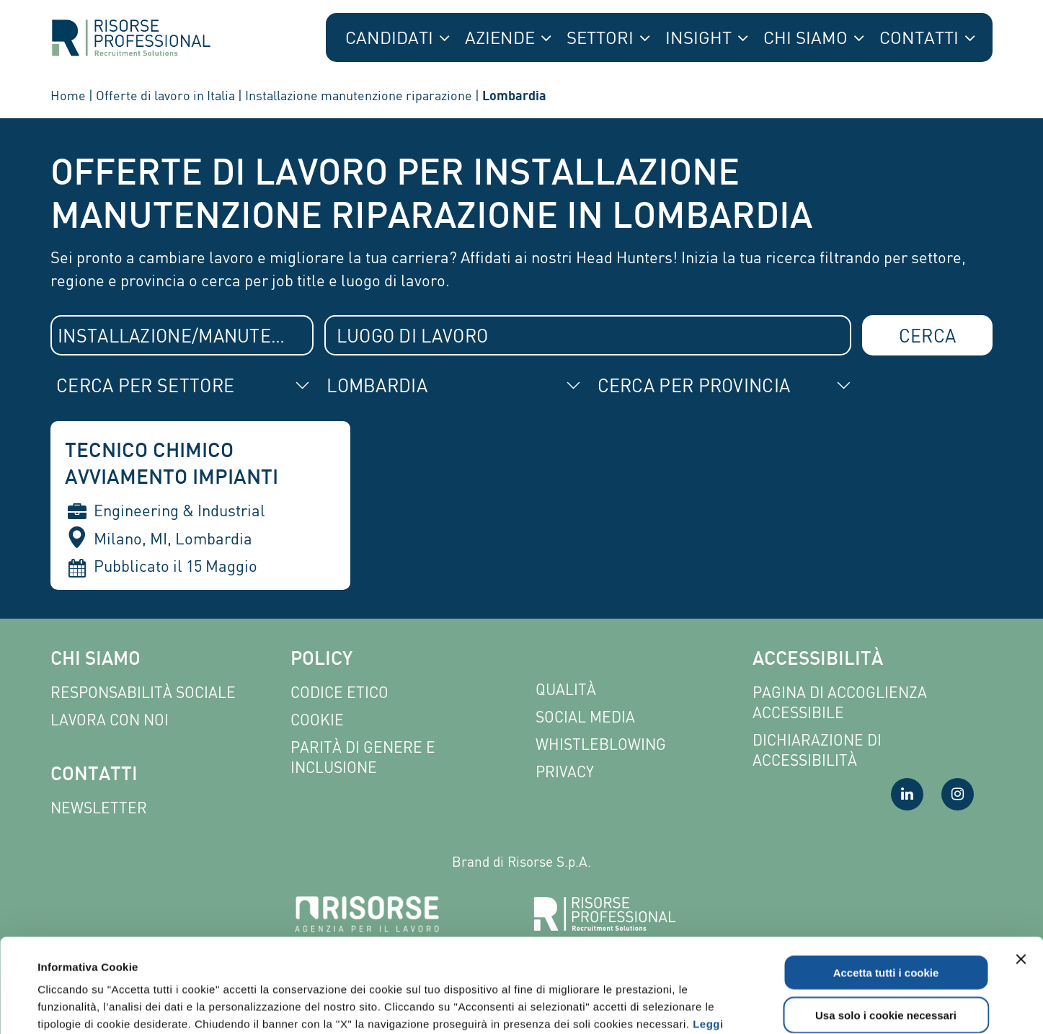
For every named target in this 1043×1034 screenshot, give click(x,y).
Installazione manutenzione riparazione (358, 95)
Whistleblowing (601, 744)
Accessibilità (818, 660)
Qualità (566, 690)
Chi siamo (95, 660)
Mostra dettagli (614, 1005)
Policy (321, 660)
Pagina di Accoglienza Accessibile (840, 703)
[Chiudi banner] (1021, 865)
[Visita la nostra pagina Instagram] (957, 794)
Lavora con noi (109, 720)
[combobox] (182, 335)
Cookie (317, 720)
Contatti (94, 775)
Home (68, 95)
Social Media (585, 717)
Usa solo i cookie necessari (886, 921)
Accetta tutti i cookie (886, 878)
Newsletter (98, 808)
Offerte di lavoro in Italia (165, 95)
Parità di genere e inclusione (362, 757)
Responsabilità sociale (143, 693)
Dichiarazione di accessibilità (817, 750)
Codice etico (339, 693)
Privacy (565, 772)
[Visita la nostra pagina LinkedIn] (907, 794)
